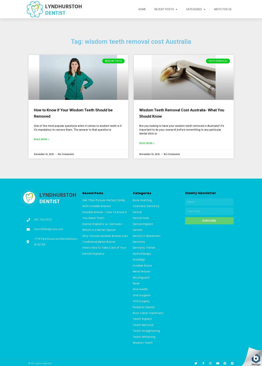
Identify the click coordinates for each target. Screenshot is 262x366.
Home (142, 9)
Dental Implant (143, 223)
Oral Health (140, 288)
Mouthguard (141, 276)
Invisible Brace (142, 265)
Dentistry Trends (144, 247)
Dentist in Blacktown (146, 235)
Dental (137, 212)
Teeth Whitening (144, 335)
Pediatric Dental (144, 306)
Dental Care (141, 218)
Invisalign (139, 259)
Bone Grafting (142, 200)
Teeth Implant (142, 317)
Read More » (41, 139)
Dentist (138, 229)
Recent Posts (166, 9)
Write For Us (223, 9)
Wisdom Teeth (143, 341)
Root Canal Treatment (148, 311)
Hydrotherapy (142, 253)
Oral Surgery (141, 300)
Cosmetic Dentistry (146, 206)
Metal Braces (141, 270)
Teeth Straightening (146, 329)
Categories (196, 9)
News (136, 282)
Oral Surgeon (142, 294)
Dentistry (139, 241)
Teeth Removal (143, 323)
